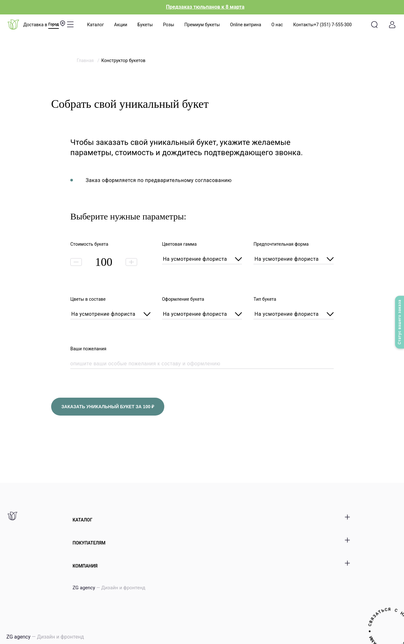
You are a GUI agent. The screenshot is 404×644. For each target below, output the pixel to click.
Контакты (303, 24)
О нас (277, 24)
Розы (168, 24)
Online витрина (245, 24)
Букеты (145, 24)
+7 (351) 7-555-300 (333, 24)
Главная (86, 60)
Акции (120, 24)
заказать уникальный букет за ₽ (107, 406)
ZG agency (109, 588)
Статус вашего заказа (399, 322)
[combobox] (202, 259)
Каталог (95, 24)
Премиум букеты (202, 24)
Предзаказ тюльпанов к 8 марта (205, 7)
